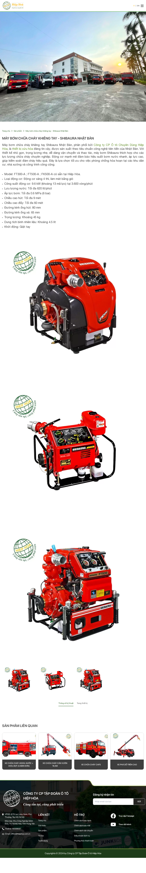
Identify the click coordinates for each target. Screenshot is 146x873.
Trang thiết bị (82, 704)
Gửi (139, 802)
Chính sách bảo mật (82, 827)
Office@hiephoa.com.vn (21, 835)
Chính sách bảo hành (83, 822)
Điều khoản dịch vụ (82, 837)
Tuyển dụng (43, 842)
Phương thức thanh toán (84, 842)
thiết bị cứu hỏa (22, 149)
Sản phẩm (18, 131)
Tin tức (41, 837)
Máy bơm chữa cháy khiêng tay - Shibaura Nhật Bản (47, 131)
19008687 (16, 830)
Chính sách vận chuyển (84, 832)
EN (138, 6)
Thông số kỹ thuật (65, 704)
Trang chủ (6, 131)
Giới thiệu (42, 827)
